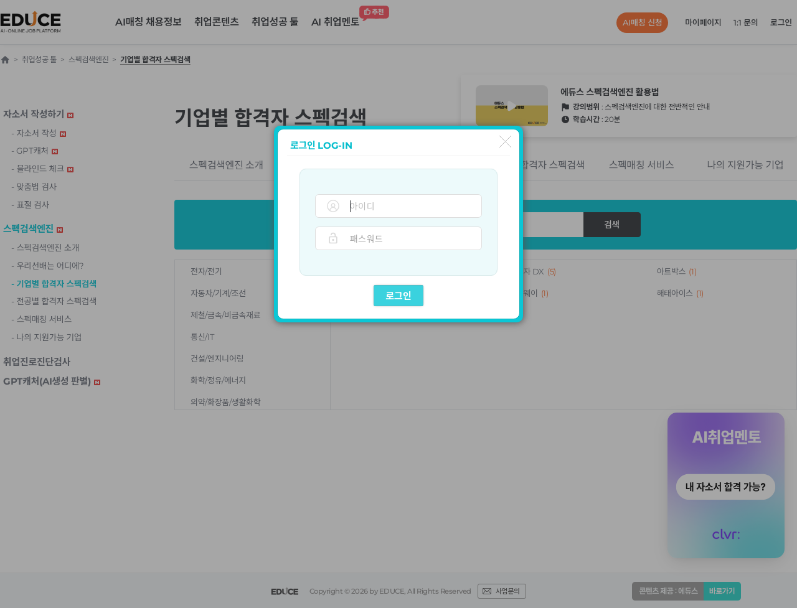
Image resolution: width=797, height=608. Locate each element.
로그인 (398, 296)
